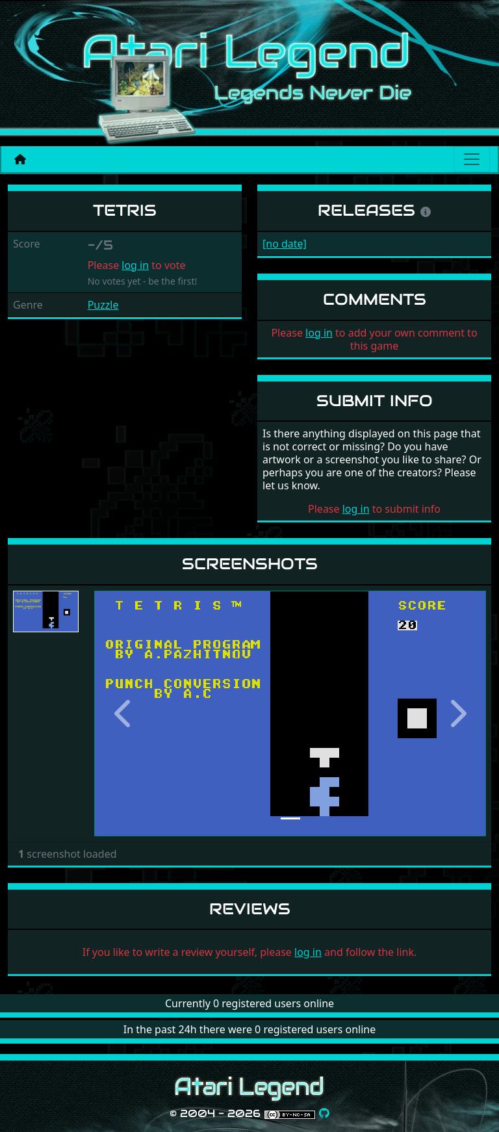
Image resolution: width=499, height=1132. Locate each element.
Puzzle (103, 305)
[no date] (284, 244)
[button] (123, 713)
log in (135, 265)
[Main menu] (472, 159)
